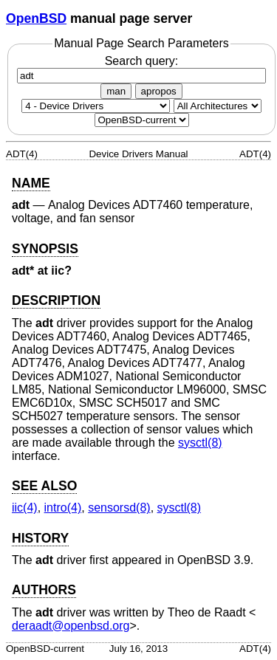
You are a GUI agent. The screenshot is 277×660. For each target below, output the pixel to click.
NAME (31, 183)
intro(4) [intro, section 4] (63, 507)
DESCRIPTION (56, 300)
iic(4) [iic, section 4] (25, 507)
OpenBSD (36, 18)
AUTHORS (44, 589)
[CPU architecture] (217, 106)
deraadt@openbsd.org (70, 625)
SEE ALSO (44, 485)
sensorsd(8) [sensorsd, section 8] (119, 507)
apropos (159, 91)
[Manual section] (95, 106)
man (116, 91)
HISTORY (40, 538)
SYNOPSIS (45, 248)
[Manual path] (142, 120)
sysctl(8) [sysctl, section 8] (200, 442)
